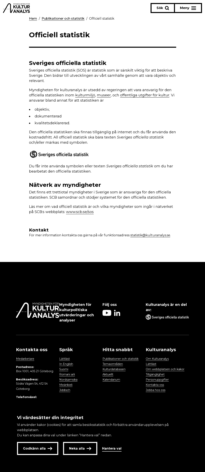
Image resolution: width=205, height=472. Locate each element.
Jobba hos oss (155, 390)
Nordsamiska (68, 379)
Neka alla (80, 448)
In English (66, 364)
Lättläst (64, 359)
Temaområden (112, 364)
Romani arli (67, 374)
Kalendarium (111, 379)
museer (104, 95)
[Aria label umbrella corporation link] (167, 317)
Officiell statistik (101, 18)
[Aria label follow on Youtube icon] (106, 315)
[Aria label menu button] (188, 8)
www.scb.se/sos (80, 212)
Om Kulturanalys (157, 359)
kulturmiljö (85, 95)
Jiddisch (64, 390)
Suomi (63, 369)
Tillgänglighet (155, 374)
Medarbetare (25, 359)
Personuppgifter (157, 379)
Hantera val (112, 448)
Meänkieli (65, 385)
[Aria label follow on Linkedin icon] (117, 315)
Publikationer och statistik (63, 18)
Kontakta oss (155, 385)
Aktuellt (107, 374)
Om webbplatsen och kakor (165, 369)
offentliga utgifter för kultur (144, 95)
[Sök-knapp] (163, 8)
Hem (33, 18)
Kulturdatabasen (114, 369)
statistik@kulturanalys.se (150, 235)
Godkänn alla (37, 448)
